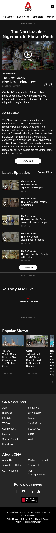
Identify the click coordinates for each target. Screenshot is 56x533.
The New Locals (29, 181)
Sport (31, 434)
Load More (28, 267)
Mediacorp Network (38, 460)
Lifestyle (6, 418)
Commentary (9, 428)
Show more (28, 161)
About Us (7, 460)
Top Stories (8, 17)
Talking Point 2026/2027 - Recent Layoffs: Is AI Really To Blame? (34, 360)
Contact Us (34, 465)
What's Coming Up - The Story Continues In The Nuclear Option (10, 360)
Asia (4, 407)
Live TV (6, 434)
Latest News (23, 17)
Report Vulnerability (32, 522)
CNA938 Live (35, 423)
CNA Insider (34, 413)
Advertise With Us (11, 465)
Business (7, 413)
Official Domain (13, 519)
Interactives (34, 428)
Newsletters (8, 444)
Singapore (38, 17)
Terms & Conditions (31, 519)
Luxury (31, 418)
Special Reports (10, 439)
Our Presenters (10, 470)
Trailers (6, 351)
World (31, 439)
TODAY (6, 423)
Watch (29, 351)
